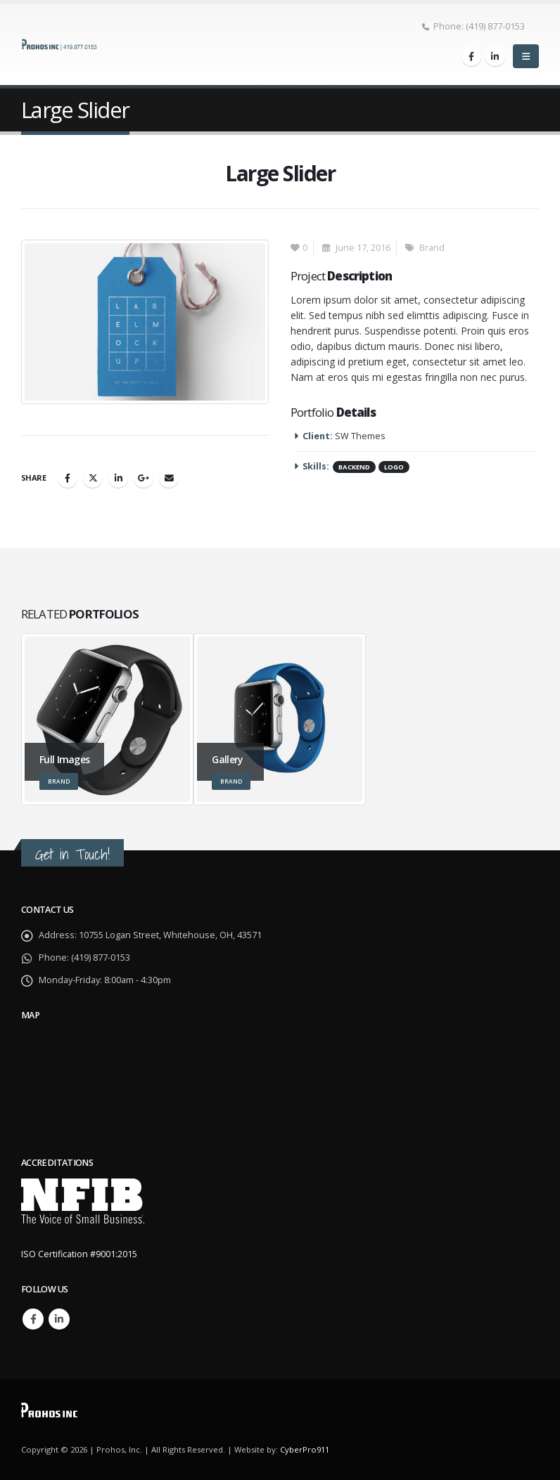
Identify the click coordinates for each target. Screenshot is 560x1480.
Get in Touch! (72, 854)
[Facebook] (471, 56)
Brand (432, 248)
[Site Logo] (59, 44)
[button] (526, 56)
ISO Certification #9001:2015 (79, 1254)
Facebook (67, 478)
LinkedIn (118, 478)
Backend (354, 467)
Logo (394, 467)
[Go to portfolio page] (107, 719)
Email (169, 478)
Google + (143, 478)
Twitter (93, 478)
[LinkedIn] (495, 56)
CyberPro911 (304, 1449)
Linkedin (59, 1319)
